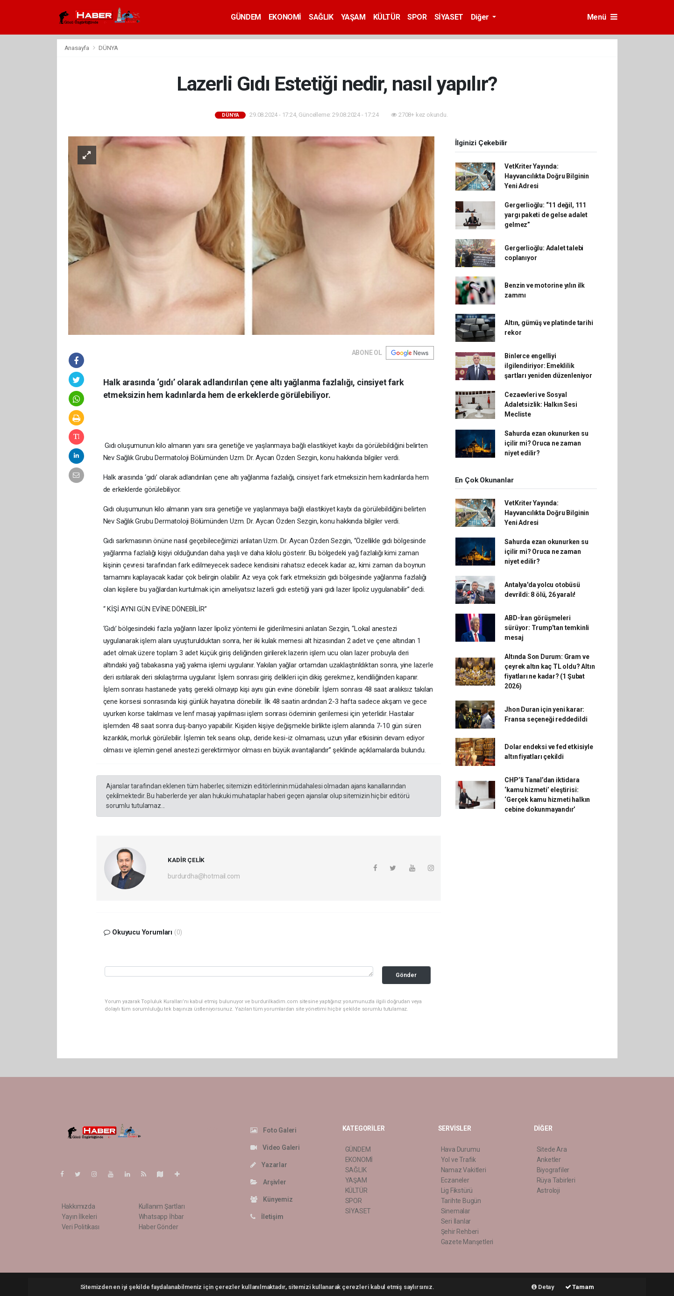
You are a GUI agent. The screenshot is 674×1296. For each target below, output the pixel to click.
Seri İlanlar (456, 1221)
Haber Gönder (158, 1227)
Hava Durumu (460, 1149)
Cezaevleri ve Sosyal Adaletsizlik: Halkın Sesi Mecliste (540, 404)
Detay (543, 1286)
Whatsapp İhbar (161, 1216)
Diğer (481, 17)
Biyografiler (553, 1170)
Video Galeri (275, 1147)
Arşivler (268, 1182)
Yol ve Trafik (458, 1159)
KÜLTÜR (386, 17)
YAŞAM (353, 17)
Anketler (549, 1159)
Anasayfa (77, 47)
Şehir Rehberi (460, 1231)
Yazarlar (268, 1165)
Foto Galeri (273, 1130)
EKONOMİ (285, 17)
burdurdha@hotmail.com (204, 876)
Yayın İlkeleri (79, 1216)
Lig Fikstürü (457, 1190)
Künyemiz (271, 1199)
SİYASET (448, 17)
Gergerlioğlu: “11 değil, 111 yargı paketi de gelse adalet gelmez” (546, 214)
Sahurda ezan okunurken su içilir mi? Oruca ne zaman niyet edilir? (546, 443)
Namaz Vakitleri (463, 1170)
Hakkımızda (78, 1206)
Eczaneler (455, 1180)
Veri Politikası (80, 1227)
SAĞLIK (321, 17)
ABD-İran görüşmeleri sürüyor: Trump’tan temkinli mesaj (546, 627)
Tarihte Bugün (461, 1200)
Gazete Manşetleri (467, 1242)
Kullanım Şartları (162, 1206)
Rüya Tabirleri (556, 1180)
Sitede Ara (552, 1149)
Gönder (406, 974)
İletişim (267, 1216)
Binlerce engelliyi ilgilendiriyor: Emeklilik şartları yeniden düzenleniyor (548, 365)
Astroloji (548, 1190)
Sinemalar (455, 1211)
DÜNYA (108, 47)
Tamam (579, 1286)
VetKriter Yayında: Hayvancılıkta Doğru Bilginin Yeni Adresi (546, 176)
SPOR (416, 17)
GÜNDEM (246, 17)
